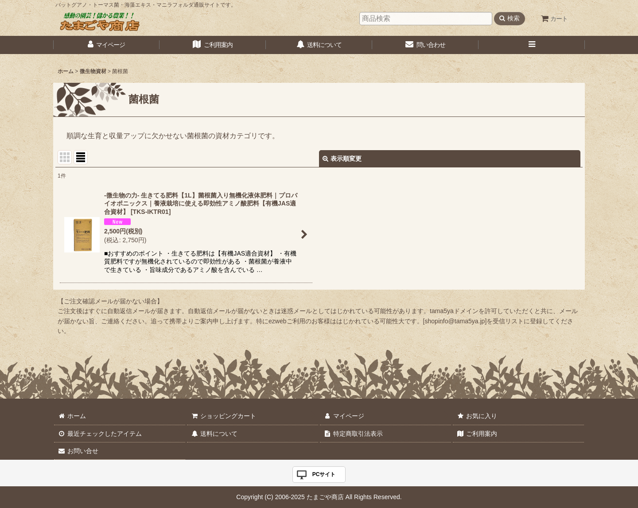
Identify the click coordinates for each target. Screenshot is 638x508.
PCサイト (324, 474)
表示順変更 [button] (342, 158)
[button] (531, 45)
